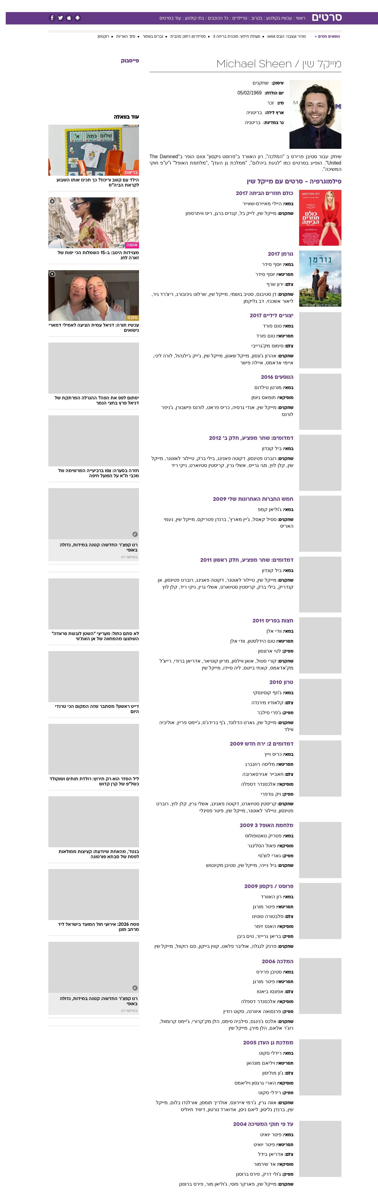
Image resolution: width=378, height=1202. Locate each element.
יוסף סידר (266, 264)
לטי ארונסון (263, 651)
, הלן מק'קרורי (201, 1021)
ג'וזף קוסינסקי (261, 692)
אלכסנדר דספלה (252, 784)
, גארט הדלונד (237, 722)
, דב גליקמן (249, 301)
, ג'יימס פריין (184, 722)
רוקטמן (97, 37)
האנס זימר (259, 926)
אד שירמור (259, 1164)
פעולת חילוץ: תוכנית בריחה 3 (230, 37)
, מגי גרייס (253, 465)
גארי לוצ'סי (263, 855)
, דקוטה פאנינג (227, 458)
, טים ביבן (241, 936)
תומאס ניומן (258, 397)
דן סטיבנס (260, 294)
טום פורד (266, 325)
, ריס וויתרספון (194, 213)
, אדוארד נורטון (217, 1109)
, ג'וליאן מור (212, 1184)
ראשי (294, 19)
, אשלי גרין (232, 465)
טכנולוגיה (142, 6)
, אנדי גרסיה (239, 407)
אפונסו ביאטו (264, 991)
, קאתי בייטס (251, 667)
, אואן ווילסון (238, 660)
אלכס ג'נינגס (258, 1021)
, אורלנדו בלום (179, 1102)
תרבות (256, 6)
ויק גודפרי (265, 794)
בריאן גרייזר (263, 936)
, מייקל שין (214, 294)
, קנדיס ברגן (221, 213)
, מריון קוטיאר (212, 660)
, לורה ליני (159, 355)
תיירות (165, 6)
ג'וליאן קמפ (264, 509)
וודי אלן (268, 631)
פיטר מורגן (258, 906)
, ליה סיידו (228, 667)
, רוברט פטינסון (174, 580)
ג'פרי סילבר (263, 712)
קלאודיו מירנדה (261, 702)
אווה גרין (261, 1102)
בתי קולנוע (188, 19)
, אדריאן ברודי (182, 660)
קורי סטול (260, 660)
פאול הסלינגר (256, 845)
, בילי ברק (201, 458)
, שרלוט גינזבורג (186, 294)
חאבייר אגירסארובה (257, 774)
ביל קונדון (266, 448)
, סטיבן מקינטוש (216, 865)
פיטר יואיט (265, 1134)
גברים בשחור (147, 37)
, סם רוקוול (181, 946)
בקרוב (251, 19)
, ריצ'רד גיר (158, 294)
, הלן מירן (254, 1028)
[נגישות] (8, 6)
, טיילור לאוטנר (175, 458)
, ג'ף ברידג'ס (209, 722)
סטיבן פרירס (263, 971)
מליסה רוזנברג (254, 764)
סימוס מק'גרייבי (262, 345)
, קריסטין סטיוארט (202, 465)
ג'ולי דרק (266, 1174)
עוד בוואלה (120, 117)
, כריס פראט (214, 407)
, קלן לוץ (273, 465)
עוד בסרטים (164, 19)
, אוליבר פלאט (231, 946)
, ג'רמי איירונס (239, 1102)
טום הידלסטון (255, 641)
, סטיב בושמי (237, 294)
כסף (220, 6)
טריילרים (234, 19)
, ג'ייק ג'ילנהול (184, 355)
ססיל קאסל (258, 519)
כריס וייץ (267, 754)
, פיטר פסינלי (207, 810)
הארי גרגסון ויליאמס (249, 1082)
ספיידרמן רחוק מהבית (182, 37)
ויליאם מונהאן (255, 1063)
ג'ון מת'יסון (267, 1073)
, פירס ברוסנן (243, 1174)
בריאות (185, 6)
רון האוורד (265, 896)
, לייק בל (243, 213)
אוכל (204, 6)
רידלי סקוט (264, 1053)
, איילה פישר (247, 362)
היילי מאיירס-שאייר (256, 203)
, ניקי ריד (175, 465)
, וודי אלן (233, 641)
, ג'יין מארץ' (235, 519)
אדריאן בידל (264, 1154)
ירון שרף (269, 284)
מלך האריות (120, 37)
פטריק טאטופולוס (257, 835)
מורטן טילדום (262, 387)
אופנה (120, 6)
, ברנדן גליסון (268, 1109)
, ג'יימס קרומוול (170, 1021)
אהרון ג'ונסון (258, 355)
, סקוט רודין (229, 1011)
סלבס (236, 6)
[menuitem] (292, 6)
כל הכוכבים (212, 19)
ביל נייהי (262, 865)
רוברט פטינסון (256, 458)
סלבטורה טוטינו (261, 916)
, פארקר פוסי (238, 1184)
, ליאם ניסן (244, 1109)
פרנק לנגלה (258, 946)
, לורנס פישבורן (185, 407)
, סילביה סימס (230, 1021)
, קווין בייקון (204, 946)
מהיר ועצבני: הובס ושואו (281, 37)
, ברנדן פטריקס (207, 519)
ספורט (276, 6)
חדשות (296, 6)
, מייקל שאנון (233, 355)
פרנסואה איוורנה (258, 1011)
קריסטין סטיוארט (253, 803)
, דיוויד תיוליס (188, 1109)
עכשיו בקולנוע (273, 19)
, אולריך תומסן (210, 1102)
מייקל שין (261, 213)
